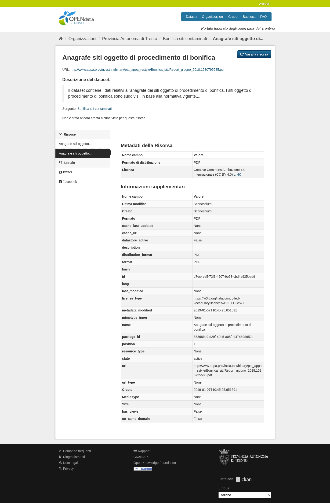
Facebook (68, 182)
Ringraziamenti (72, 457)
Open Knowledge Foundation (155, 463)
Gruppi (233, 16)
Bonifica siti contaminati (185, 38)
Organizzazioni (213, 16)
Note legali (69, 463)
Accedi (264, 3)
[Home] (61, 38)
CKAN (243, 479)
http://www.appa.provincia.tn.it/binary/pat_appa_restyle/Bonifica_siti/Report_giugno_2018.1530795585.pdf (148, 69)
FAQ (263, 16)
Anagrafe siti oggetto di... (238, 38)
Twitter (65, 172)
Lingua (223, 488)
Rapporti (142, 451)
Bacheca (249, 16)
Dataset (191, 16)
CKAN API (141, 457)
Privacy (66, 468)
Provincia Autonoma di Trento (129, 38)
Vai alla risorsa (254, 54)
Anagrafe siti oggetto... (75, 144)
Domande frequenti (75, 451)
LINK (237, 174)
